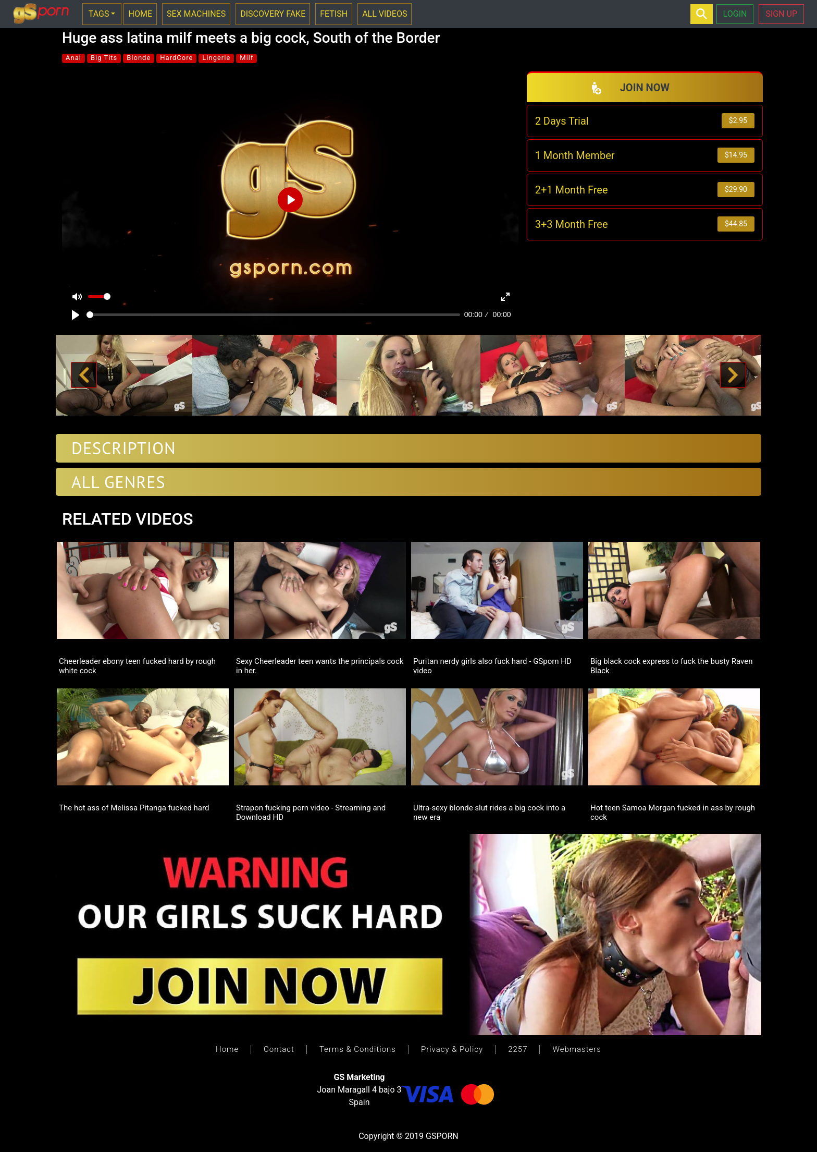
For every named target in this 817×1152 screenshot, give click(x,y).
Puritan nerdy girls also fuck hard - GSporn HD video (492, 665)
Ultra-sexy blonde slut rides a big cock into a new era (489, 812)
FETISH (334, 14)
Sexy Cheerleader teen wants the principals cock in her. (319, 665)
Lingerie (216, 58)
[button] (84, 375)
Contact (279, 1049)
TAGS (99, 14)
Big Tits (104, 58)
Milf (246, 58)
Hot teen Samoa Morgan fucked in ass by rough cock (672, 812)
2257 (517, 1049)
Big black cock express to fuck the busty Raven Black (671, 665)
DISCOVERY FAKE (272, 14)
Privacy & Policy (452, 1049)
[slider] (273, 315)
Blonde (139, 58)
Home (227, 1049)
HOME (140, 14)
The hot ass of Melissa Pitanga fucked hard (134, 808)
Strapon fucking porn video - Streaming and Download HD (311, 812)
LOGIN (735, 14)
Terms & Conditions (357, 1049)
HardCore (176, 58)
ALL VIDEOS (384, 14)
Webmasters (576, 1049)
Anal (73, 58)
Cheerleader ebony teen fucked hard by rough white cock (137, 665)
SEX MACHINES (196, 14)
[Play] (75, 315)
